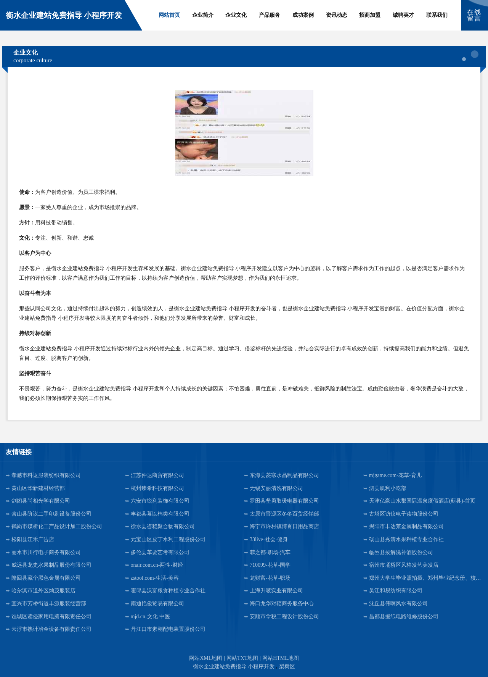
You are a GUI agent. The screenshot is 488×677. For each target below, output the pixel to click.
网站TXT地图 (242, 658)
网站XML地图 (205, 658)
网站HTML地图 (280, 658)
